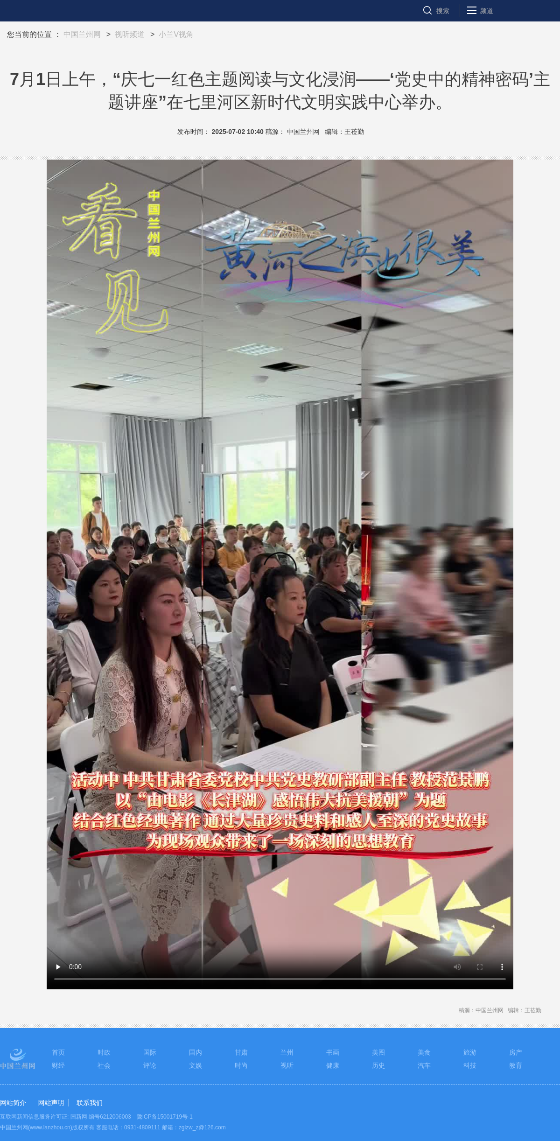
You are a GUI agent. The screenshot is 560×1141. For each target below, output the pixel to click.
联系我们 (90, 1102)
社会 (104, 1065)
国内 (195, 1052)
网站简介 (13, 1102)
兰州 (287, 1052)
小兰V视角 (176, 34)
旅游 (469, 1052)
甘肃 (241, 1052)
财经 (58, 1065)
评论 (149, 1065)
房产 (515, 1052)
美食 (424, 1052)
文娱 (195, 1065)
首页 (58, 1052)
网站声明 (51, 1102)
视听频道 (130, 34)
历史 (378, 1065)
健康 (332, 1065)
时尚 (241, 1065)
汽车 (424, 1065)
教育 (515, 1065)
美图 (378, 1052)
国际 (149, 1052)
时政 (104, 1052)
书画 (332, 1052)
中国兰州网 (82, 34)
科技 (469, 1065)
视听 (287, 1065)
